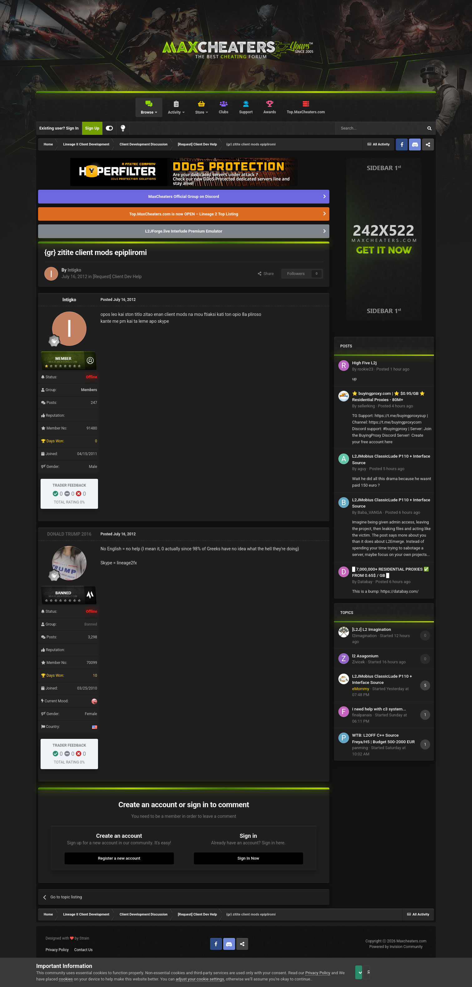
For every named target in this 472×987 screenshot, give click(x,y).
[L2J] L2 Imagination (371, 629)
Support (246, 112)
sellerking (366, 406)
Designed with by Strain (67, 938)
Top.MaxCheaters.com (306, 112)
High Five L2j (364, 362)
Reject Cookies (414, 972)
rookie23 (365, 369)
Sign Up (92, 128)
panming (360, 747)
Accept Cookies (367, 972)
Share (266, 273)
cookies (80, 979)
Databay (364, 581)
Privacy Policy (57, 950)
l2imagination (364, 635)
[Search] (364, 128)
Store (200, 112)
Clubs (224, 112)
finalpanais (362, 715)
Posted (393, 369)
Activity (175, 112)
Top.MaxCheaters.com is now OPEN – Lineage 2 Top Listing (183, 214)
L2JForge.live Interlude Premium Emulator (183, 231)
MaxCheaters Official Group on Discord (183, 196)
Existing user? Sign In (59, 128)
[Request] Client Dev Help (117, 276)
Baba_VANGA (369, 512)
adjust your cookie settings (214, 979)
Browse (147, 112)
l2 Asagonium (365, 655)
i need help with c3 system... (379, 708)
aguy (361, 468)
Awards (269, 112)
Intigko (74, 270)
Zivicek (358, 662)
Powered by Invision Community (396, 947)
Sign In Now (248, 858)
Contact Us (83, 950)
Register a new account (119, 858)
